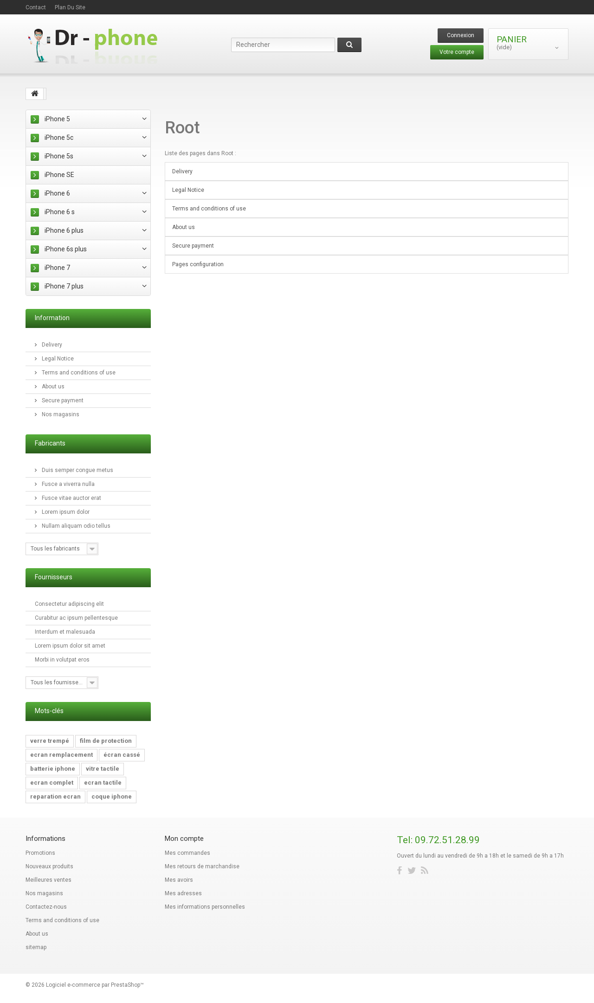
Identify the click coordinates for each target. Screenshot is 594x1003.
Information (52, 317)
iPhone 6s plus (66, 249)
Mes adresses (183, 893)
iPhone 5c (59, 137)
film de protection (106, 740)
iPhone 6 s (60, 212)
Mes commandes (187, 853)
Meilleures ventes (48, 880)
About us (52, 386)
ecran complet (51, 782)
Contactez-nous (46, 907)
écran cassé (121, 754)
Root (182, 128)
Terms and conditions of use (78, 372)
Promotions (40, 853)
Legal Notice (57, 358)
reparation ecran (55, 796)
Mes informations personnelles (205, 907)
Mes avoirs (179, 880)
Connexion (460, 35)
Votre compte (456, 52)
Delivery (51, 344)
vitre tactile (102, 768)
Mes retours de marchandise (202, 866)
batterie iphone (52, 768)
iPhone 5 (57, 119)
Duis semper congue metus (76, 470)
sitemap (36, 947)
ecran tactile (103, 782)
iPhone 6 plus (64, 230)
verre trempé (49, 740)
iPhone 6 (57, 193)
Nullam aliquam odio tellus (75, 526)
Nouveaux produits (49, 866)
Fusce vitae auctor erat (70, 498)
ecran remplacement (61, 754)
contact (36, 7)
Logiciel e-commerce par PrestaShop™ (95, 985)
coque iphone (111, 796)
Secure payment (62, 400)
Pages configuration (198, 264)
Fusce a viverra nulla (67, 484)
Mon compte (184, 838)
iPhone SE (59, 174)
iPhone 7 (57, 267)
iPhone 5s (59, 156)
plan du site (70, 7)
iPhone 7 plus (64, 286)
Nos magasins (59, 414)
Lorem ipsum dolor (65, 512)
